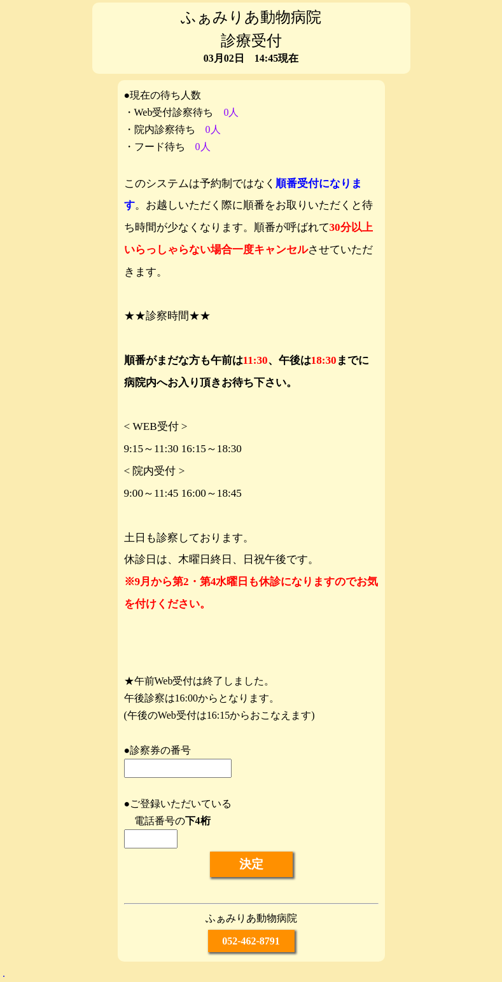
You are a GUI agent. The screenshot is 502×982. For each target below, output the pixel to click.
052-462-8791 (251, 941)
